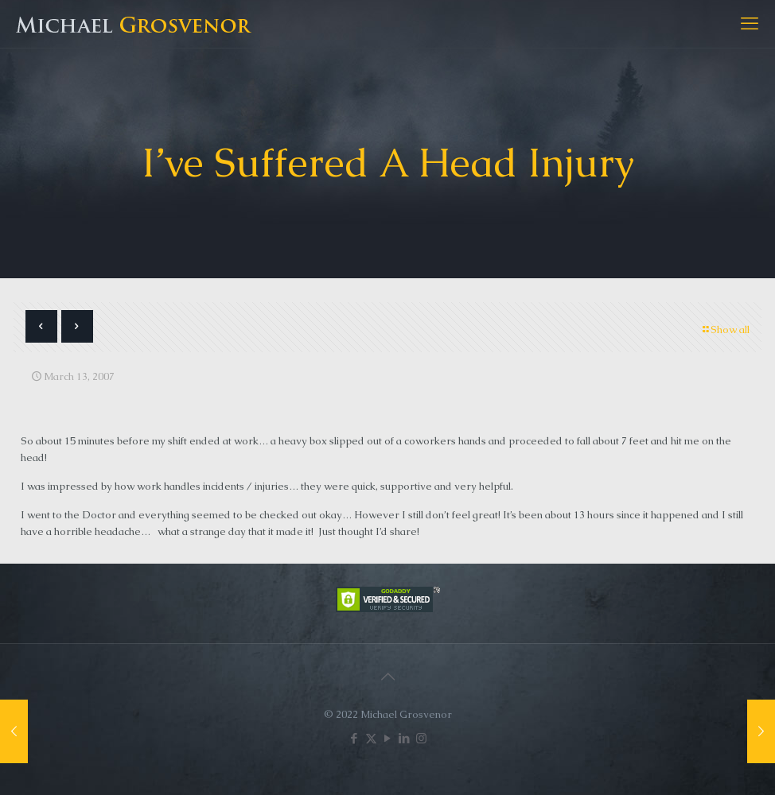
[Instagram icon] (421, 738)
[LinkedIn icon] (405, 738)
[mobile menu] (749, 23)
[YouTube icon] (388, 738)
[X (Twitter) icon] (371, 738)
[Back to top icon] (387, 676)
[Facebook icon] (354, 738)
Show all (725, 329)
